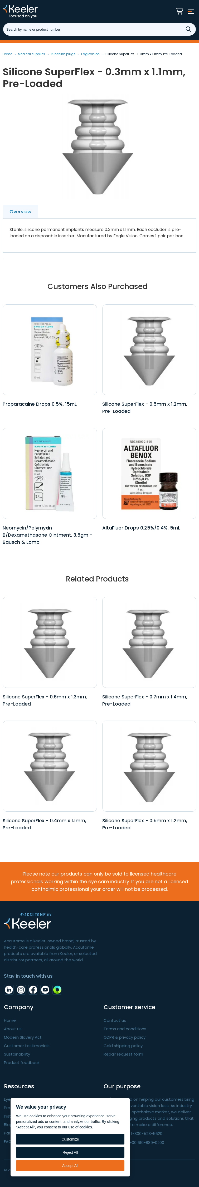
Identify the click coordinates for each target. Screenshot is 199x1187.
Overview (20, 211)
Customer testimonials (27, 1045)
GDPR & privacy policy (124, 1037)
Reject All (70, 1152)
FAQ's (9, 1141)
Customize (70, 1139)
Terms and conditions (125, 1029)
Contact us (115, 1020)
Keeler (28, 11)
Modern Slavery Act (23, 1037)
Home (10, 1020)
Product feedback (22, 1062)
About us (13, 1029)
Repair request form (123, 1054)
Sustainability (17, 1054)
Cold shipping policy (123, 1045)
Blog (8, 1124)
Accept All (70, 1166)
